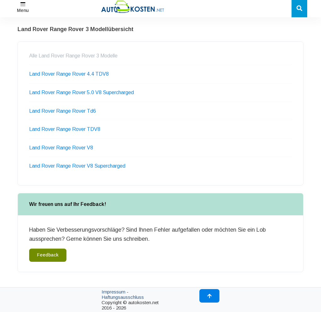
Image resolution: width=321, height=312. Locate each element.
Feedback (48, 254)
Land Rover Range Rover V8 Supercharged (77, 166)
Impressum (113, 291)
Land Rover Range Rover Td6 (62, 111)
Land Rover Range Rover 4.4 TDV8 (69, 74)
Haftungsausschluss (123, 297)
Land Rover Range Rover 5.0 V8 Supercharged (81, 92)
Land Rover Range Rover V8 (61, 147)
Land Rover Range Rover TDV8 (64, 129)
